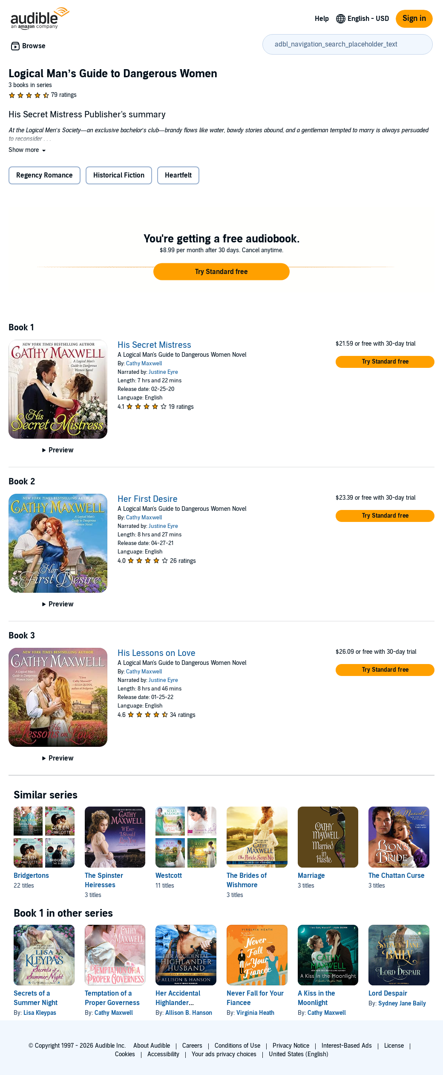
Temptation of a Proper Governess (112, 998)
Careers (192, 1045)
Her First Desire (148, 499)
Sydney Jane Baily (402, 1003)
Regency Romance (44, 175)
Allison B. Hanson (188, 1013)
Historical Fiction (118, 175)
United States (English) (298, 1054)
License (394, 1045)
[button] (28, 150)
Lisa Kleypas (39, 1013)
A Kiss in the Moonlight (316, 998)
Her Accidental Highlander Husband (177, 1003)
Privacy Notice (291, 1045)
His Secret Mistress (154, 345)
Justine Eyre (163, 372)
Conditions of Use (237, 1045)
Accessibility (163, 1054)
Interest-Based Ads (347, 1045)
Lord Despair (387, 993)
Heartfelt (178, 175)
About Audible (151, 1045)
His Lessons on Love (157, 653)
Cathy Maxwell (144, 363)
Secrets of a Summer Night (36, 998)
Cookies (125, 1054)
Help (322, 19)
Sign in (414, 18)
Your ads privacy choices (224, 1054)
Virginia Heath (255, 1013)
